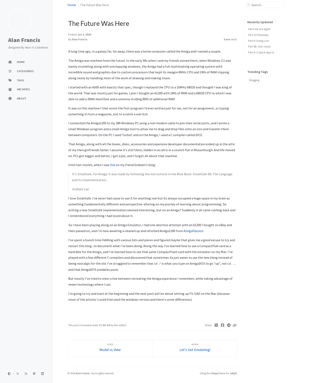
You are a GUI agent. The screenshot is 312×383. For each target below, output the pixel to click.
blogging (254, 80)
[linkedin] (42, 373)
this (112, 165)
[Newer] (194, 348)
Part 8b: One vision (259, 46)
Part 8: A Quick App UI (261, 52)
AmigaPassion (193, 231)
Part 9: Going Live (258, 41)
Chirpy (214, 373)
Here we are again (259, 29)
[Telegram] (228, 325)
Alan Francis (24, 40)
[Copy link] (235, 325)
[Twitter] (216, 325)
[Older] (110, 348)
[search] (267, 5)
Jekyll (233, 373)
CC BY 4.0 (105, 325)
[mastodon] (34, 373)
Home (71, 5)
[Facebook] (222, 325)
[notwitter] (18, 373)
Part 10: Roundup (258, 35)
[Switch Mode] (9, 373)
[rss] (26, 373)
